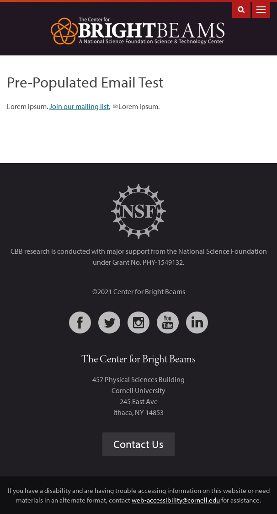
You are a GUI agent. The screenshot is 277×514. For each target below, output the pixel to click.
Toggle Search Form (241, 9)
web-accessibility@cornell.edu (176, 500)
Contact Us (138, 444)
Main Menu (261, 9)
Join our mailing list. (83, 106)
